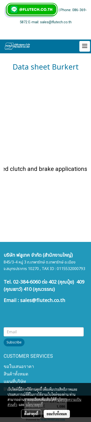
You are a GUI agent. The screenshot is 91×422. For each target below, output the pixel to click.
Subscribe (14, 342)
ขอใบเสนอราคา (19, 366)
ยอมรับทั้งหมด (57, 414)
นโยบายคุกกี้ (34, 404)
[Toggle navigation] (84, 46)
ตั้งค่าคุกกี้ (31, 414)
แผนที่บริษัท (15, 381)
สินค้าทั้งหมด (16, 373)
